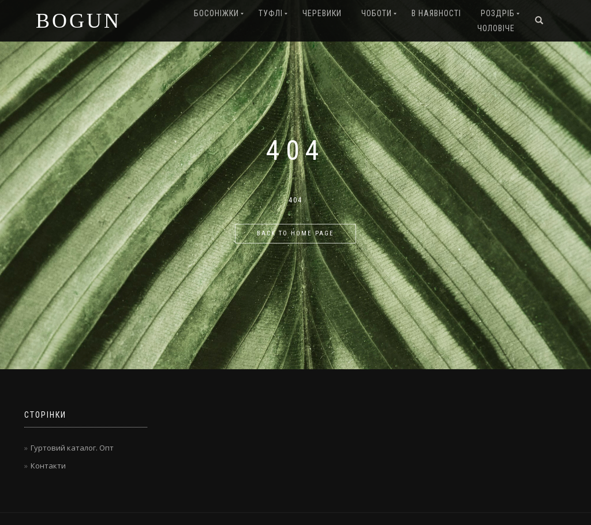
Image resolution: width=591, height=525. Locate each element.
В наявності (436, 13)
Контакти (48, 465)
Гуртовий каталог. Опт (72, 447)
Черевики (322, 13)
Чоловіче (496, 28)
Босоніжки (216, 13)
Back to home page (295, 233)
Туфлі (271, 13)
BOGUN (78, 21)
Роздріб (498, 13)
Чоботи (376, 13)
